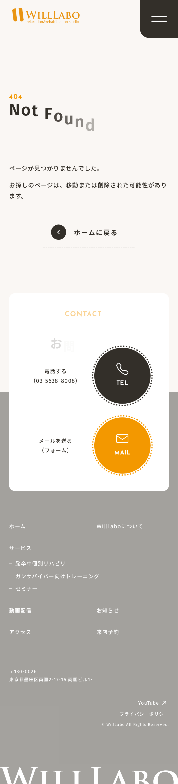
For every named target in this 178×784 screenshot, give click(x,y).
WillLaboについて (120, 526)
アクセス (20, 632)
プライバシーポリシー (144, 713)
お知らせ (108, 610)
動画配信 (20, 610)
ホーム (17, 526)
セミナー (26, 588)
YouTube (148, 702)
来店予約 (108, 632)
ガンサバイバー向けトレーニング (57, 576)
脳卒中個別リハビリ (40, 563)
